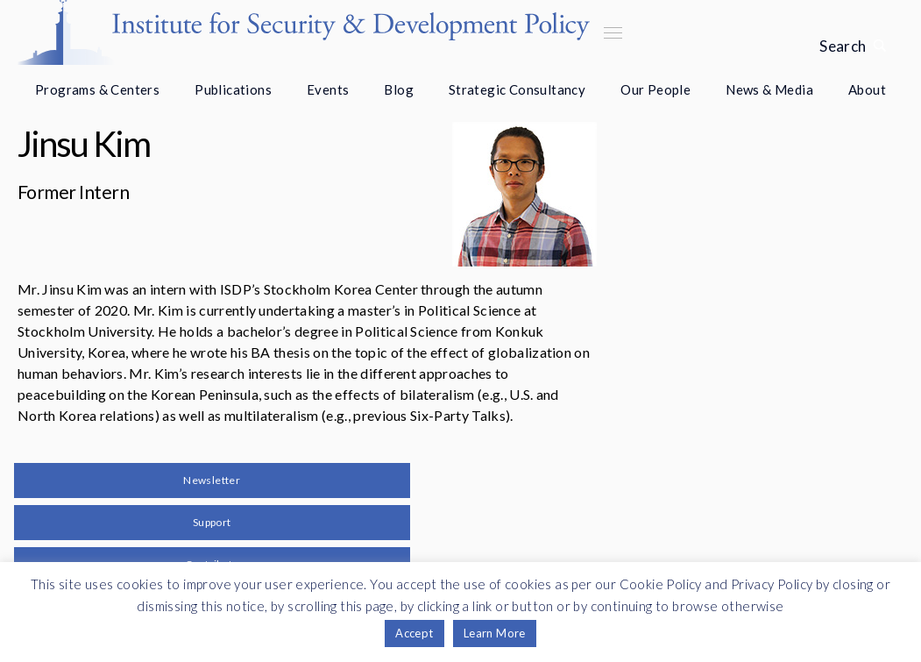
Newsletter (211, 480)
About (867, 89)
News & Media (769, 89)
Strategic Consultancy (517, 89)
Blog (399, 89)
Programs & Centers (97, 89)
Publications (233, 89)
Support (212, 522)
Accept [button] (414, 633)
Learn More (495, 633)
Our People (655, 89)
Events (328, 89)
